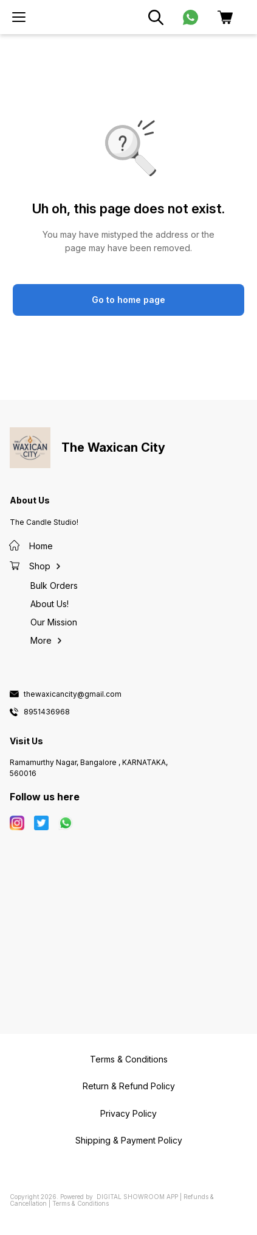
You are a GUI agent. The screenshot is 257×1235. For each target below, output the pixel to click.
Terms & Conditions (80, 1203)
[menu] (19, 17)
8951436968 (47, 712)
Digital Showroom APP (137, 1196)
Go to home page (128, 299)
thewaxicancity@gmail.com (73, 694)
